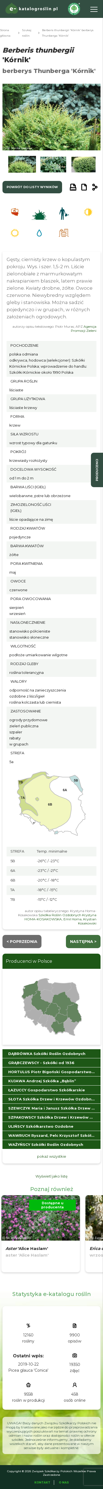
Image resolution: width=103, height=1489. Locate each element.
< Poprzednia (22, 941)
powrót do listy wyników (32, 187)
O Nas (64, 1482)
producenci (97, 470)
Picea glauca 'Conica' (28, 1370)
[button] (22, 165)
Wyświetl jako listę (51, 1176)
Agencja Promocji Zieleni (83, 328)
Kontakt (42, 1482)
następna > (83, 941)
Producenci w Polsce (29, 961)
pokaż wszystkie (51, 1156)
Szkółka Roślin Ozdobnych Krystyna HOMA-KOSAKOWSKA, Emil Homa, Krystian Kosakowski (60, 919)
